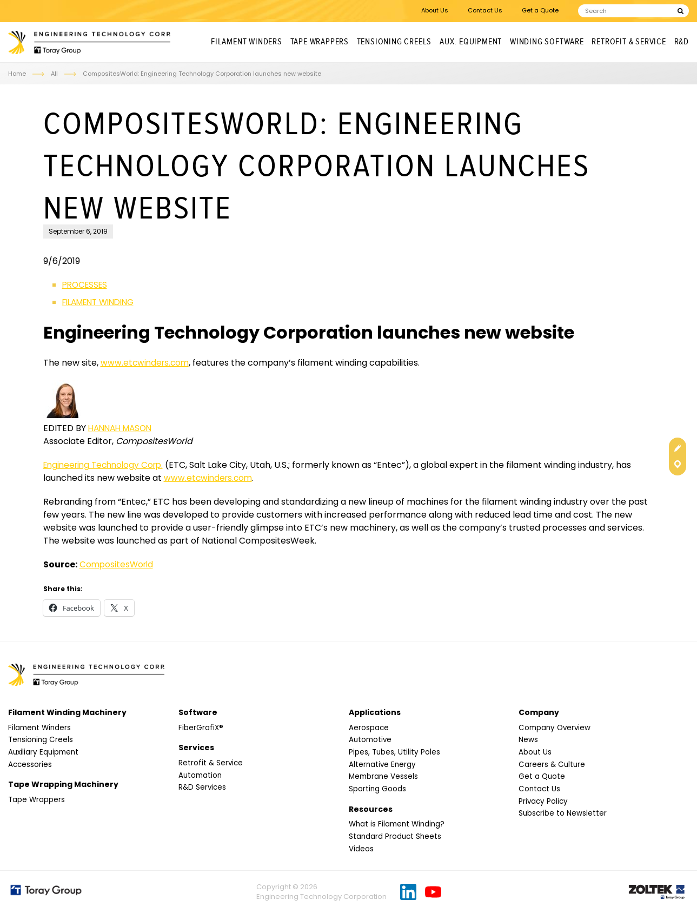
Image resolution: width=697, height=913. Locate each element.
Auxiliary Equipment (45, 752)
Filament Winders (246, 42)
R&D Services (203, 788)
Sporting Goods (378, 789)
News (528, 740)
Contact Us (485, 10)
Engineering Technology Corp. (107, 465)
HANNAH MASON (122, 428)
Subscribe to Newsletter (563, 813)
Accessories (30, 764)
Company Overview (556, 728)
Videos (361, 849)
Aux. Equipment (471, 42)
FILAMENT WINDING (102, 302)
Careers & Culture (553, 764)
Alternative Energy (383, 764)
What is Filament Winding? (399, 824)
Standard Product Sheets (396, 836)
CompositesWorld (117, 564)
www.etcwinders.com (146, 362)
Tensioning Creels (394, 42)
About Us (434, 10)
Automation (201, 775)
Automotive (371, 740)
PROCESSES (86, 285)
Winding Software (547, 42)
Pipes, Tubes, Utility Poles (395, 752)
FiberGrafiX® (201, 728)
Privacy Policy (544, 801)
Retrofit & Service (629, 42)
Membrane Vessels (384, 777)
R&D (681, 42)
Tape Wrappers (319, 42)
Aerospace (369, 728)
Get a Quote (540, 10)
